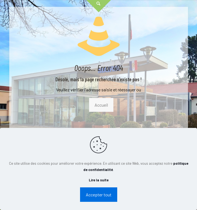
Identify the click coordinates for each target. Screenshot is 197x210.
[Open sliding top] (98, 6)
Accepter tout (98, 194)
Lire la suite (98, 180)
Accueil (101, 104)
